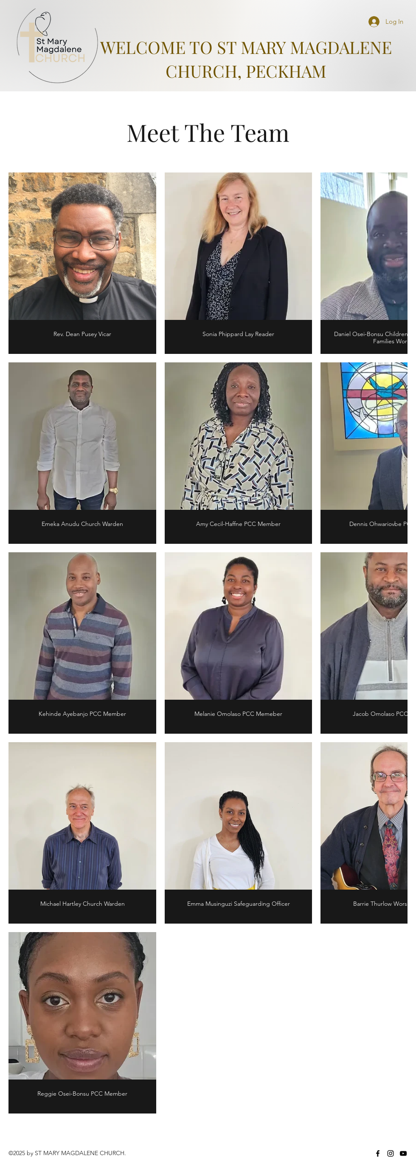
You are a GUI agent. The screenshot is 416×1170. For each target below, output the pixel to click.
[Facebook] (378, 1153)
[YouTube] (403, 1153)
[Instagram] (390, 1153)
